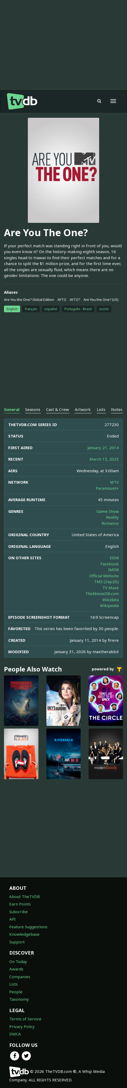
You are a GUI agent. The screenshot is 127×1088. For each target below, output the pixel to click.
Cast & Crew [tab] (57, 409)
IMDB (113, 569)
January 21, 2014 (103, 447)
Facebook (109, 563)
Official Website (104, 575)
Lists (13, 984)
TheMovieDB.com (102, 593)
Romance (110, 523)
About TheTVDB (24, 896)
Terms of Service (25, 1018)
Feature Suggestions (28, 926)
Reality (112, 517)
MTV (114, 482)
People (16, 991)
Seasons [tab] (32, 409)
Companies (19, 976)
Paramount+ (107, 488)
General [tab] (11, 409)
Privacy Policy (22, 1026)
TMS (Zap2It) (106, 581)
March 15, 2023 (104, 459)
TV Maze (110, 587)
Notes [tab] (116, 409)
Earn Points (20, 904)
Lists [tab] (101, 409)
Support (17, 941)
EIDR (114, 557)
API (12, 919)
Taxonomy (19, 999)
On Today (18, 961)
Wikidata (110, 599)
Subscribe (18, 911)
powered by (107, 669)
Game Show (108, 511)
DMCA (15, 1034)
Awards (16, 969)
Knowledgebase (24, 934)
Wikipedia (109, 605)
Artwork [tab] (83, 409)
